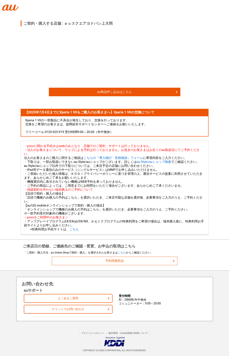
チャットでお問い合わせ (68, 309)
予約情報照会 (114, 261)
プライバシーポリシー (92, 333)
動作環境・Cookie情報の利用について (128, 333)
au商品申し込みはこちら (114, 92)
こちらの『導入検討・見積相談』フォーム (113, 158)
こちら (74, 229)
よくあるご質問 (68, 298)
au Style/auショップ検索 (154, 162)
